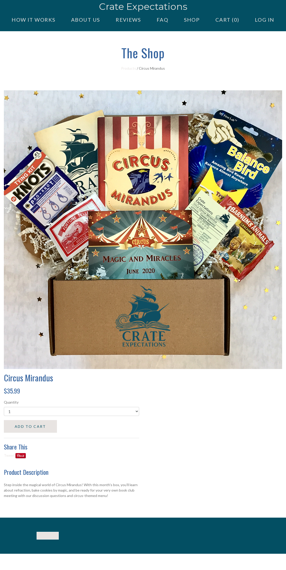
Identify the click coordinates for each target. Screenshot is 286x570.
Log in (264, 20)
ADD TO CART (30, 426)
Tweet (9, 455)
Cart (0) (227, 20)
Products (128, 68)
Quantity (11, 402)
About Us (85, 20)
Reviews (128, 20)
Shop (192, 20)
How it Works (33, 20)
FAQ (162, 20)
